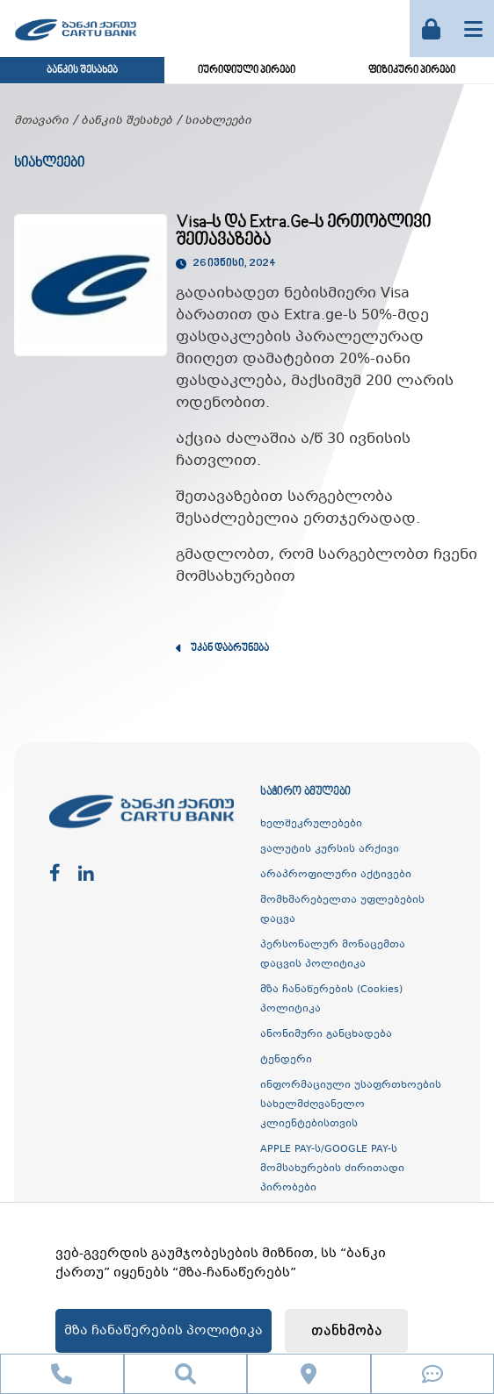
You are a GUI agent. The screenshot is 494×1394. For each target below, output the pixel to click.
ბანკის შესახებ (82, 70)
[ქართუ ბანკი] (75, 43)
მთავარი (41, 121)
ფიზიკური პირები (411, 70)
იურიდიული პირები (246, 70)
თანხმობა (346, 1331)
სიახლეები (218, 121)
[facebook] (55, 874)
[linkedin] (86, 874)
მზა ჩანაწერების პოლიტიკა (163, 1330)
